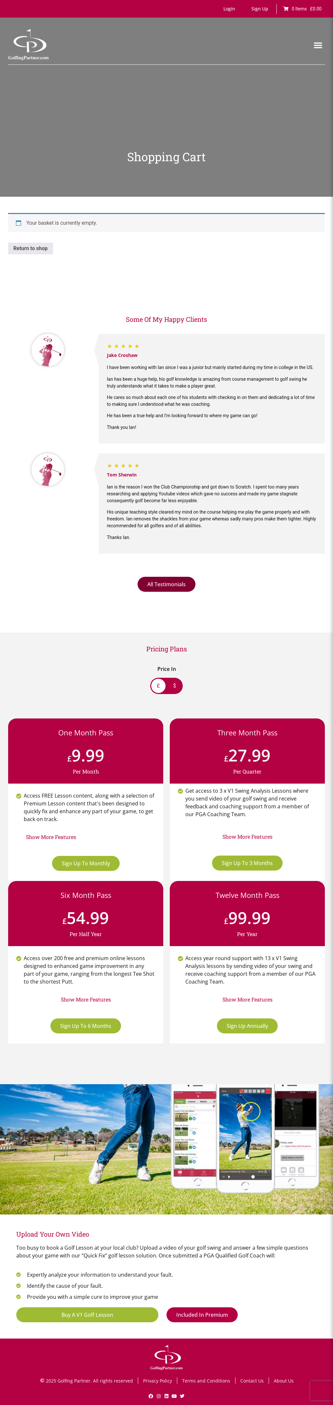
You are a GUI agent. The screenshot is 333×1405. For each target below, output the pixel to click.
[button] (229, 8)
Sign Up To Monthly (86, 863)
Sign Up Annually (247, 1025)
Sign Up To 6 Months (85, 1025)
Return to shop (30, 248)
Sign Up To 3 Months (247, 863)
